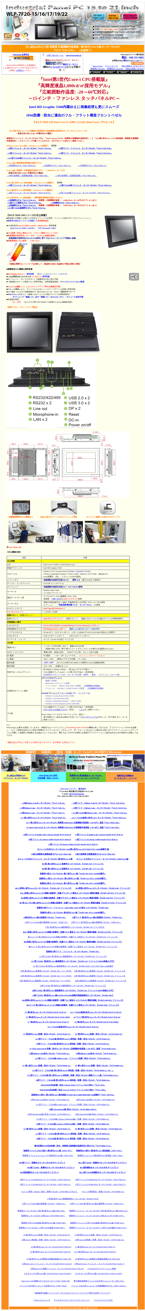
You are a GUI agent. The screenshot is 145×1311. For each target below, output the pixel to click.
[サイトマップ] (111, 66)
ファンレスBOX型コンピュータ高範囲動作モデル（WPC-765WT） (99, 1286)
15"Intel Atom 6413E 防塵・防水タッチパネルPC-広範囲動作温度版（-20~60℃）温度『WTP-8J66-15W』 (73, 1049)
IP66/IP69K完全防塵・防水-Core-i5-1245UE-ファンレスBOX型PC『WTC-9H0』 (73, 1090)
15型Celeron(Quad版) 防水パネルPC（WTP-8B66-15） (49, 1114)
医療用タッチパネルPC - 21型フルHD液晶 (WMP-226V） (42, 1228)
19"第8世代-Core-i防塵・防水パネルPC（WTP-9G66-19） (99, 1034)
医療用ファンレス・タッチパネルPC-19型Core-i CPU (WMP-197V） (97, 1216)
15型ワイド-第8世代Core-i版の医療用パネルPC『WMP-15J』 (97, 917)
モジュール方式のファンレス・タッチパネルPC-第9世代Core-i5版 (45, 859)
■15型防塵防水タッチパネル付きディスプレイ (99, 1167)
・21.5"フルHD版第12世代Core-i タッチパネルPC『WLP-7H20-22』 (98, 818)
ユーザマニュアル (90, 717)
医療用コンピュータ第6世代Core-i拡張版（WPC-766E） (101, 1155)
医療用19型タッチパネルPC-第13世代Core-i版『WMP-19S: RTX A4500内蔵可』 (73, 874)
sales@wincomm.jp (76, 794)
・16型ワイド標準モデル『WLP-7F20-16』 (24, 203)
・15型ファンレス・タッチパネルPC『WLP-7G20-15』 (29, 193)
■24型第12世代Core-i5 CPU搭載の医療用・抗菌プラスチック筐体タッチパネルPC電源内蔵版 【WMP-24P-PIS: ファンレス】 (73, 898)
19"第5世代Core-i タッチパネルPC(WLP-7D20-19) (50, 1252)
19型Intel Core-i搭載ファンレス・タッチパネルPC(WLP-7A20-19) (57, 1269)
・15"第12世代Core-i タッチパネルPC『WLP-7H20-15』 (42, 818)
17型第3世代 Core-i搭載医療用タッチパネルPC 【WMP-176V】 (73, 1199)
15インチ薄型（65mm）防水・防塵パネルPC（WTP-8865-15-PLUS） (49, 1192)
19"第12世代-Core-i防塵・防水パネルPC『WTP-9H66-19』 (99, 1065)
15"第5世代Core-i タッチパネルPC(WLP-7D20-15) (51, 1247)
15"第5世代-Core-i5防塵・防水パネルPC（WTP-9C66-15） (47, 1235)
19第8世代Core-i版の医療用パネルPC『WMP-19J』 (44, 917)
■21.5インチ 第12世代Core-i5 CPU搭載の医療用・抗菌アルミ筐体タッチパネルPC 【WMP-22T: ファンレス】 (73, 937)
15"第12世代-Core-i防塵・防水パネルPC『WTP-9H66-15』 (46, 1065)
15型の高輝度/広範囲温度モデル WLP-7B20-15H (95, 854)
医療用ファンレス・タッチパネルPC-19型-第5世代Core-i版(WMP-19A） (99, 1211)
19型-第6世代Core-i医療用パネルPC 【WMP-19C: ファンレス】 (100, 971)
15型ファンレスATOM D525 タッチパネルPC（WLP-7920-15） (45, 1184)
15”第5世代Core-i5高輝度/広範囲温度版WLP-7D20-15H (48, 1259)
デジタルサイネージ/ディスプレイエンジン (72, 1300)
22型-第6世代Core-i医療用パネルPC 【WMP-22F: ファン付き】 (46, 976)
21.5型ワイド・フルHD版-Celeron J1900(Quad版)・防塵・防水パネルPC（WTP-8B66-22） (73, 1119)
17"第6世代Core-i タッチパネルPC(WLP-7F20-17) (48, 1022)
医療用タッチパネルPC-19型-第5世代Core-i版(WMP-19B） (42, 1211)
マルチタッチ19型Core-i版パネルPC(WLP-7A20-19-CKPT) (47, 1273)
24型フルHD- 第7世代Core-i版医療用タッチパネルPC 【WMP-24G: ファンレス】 (73, 986)
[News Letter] (97, 66)
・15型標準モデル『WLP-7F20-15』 (21, 200)
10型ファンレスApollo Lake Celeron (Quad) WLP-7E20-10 (47, 835)
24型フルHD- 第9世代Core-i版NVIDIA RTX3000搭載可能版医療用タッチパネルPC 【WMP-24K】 (73, 995)
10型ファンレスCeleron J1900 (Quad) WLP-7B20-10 (49, 839)
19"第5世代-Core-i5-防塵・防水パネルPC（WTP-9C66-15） (99, 1235)
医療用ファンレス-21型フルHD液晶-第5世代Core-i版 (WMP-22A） (97, 1223)
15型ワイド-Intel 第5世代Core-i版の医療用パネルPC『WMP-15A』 (97, 1204)
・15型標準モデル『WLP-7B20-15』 (92, 165)
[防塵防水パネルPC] (115, 69)
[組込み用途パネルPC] (134, 69)
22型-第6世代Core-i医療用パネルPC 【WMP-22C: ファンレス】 (100, 976)
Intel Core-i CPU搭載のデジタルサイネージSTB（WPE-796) (45, 1281)
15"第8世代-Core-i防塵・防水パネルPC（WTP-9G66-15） (47, 1034)
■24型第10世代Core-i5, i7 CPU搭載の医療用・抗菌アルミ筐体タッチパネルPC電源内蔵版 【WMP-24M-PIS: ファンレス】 (73, 1000)
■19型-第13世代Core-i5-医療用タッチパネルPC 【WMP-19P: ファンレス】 (73, 869)
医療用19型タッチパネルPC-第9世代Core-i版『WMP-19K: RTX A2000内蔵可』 (73, 912)
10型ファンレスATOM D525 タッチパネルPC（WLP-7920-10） (45, 1179)
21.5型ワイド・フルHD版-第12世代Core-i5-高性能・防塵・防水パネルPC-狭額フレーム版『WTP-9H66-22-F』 (73, 1075)
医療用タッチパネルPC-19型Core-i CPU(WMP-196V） (43, 1216)
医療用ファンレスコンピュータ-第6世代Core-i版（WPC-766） (48, 1155)
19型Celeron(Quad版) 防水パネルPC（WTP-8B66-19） (97, 1114)
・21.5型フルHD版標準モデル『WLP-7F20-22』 (26, 208)
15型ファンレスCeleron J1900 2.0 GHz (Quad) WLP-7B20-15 (73, 844)
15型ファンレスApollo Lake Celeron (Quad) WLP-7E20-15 (99, 835)
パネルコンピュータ (41, 1300)
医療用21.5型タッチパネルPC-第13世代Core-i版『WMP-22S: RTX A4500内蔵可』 (73, 878)
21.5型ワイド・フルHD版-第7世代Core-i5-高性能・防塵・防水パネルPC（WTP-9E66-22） (73, 1134)
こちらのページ (58, 67)
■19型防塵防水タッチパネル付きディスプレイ (39, 1172)
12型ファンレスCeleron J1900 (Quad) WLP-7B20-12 (96, 839)
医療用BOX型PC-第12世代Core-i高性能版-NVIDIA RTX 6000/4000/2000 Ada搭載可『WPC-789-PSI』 (73, 1095)
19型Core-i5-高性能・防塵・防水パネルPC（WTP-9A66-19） (100, 1240)
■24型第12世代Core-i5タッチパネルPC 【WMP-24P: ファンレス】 (103, 888)
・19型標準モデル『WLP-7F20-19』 (21, 205)
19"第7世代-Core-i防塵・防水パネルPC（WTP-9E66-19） (99, 1129)
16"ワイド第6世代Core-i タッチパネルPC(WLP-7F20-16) (97, 1017)
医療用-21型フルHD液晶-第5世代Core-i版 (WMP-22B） (43, 1223)
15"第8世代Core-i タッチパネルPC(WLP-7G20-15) (45, 1012)
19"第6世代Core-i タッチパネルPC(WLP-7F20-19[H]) (97, 1022)
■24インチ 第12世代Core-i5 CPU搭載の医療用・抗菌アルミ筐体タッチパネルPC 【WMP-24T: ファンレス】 (73, 947)
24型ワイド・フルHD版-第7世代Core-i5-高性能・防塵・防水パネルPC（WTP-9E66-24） (73, 1139)
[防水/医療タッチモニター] (133, 66)
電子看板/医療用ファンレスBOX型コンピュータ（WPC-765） (99, 1281)
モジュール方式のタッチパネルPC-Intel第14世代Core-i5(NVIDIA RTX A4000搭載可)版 (73, 849)
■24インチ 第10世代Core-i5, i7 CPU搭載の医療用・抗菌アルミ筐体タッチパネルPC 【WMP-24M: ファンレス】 (73, 1005)
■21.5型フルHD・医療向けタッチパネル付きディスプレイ (102, 1163)
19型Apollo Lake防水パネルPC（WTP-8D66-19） (96, 1100)
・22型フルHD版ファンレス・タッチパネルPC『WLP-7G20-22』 (84, 193)
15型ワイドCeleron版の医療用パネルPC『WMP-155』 (47, 922)
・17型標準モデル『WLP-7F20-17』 (65, 203)
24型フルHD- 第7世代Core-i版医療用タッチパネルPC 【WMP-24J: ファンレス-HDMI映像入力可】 (73, 990)
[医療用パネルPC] (97, 69)
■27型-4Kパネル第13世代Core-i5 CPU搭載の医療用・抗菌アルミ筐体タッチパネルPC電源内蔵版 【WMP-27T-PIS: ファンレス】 (73, 903)
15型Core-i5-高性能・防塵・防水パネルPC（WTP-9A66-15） (46, 1240)
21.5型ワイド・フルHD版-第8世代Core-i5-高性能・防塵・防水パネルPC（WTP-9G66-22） (73, 1039)
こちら (82, 710)
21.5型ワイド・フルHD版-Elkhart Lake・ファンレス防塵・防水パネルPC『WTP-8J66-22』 (73, 1058)
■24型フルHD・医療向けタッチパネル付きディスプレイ (50, 1167)
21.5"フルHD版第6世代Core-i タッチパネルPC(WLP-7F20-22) (73, 1027)
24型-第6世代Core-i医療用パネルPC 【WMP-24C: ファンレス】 (101, 981)
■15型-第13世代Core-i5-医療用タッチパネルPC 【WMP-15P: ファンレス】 (73, 864)
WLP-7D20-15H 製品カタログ (56, 710)
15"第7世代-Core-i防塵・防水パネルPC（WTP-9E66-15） (47, 1129)
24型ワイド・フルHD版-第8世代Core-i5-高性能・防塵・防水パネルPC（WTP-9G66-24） (73, 1044)
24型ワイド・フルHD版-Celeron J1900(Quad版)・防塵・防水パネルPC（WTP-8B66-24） (73, 1124)
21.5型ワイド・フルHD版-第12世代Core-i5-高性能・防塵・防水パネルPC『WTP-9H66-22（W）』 (73, 1070)
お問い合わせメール (55, 55)
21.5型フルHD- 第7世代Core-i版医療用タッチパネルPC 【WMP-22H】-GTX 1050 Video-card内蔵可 (73, 966)
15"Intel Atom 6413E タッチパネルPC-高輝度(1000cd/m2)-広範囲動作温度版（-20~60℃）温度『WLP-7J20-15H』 (73, 827)
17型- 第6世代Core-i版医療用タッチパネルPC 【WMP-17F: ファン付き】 (75, 927)
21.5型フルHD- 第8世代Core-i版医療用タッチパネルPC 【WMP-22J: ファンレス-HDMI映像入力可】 (73, 961)
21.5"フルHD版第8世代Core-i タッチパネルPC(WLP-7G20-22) (95, 1012)
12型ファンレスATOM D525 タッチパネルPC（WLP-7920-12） (100, 1179)
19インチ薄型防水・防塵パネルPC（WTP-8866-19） (103, 1192)
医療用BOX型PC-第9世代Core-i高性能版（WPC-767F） (99, 1151)
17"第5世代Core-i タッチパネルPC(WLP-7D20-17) (95, 1247)
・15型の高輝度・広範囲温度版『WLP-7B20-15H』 (76, 175)
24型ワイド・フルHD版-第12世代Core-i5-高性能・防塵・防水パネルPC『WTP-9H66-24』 (73, 1080)
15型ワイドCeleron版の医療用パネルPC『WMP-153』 (44, 1204)
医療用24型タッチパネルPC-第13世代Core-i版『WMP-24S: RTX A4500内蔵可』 (73, 883)
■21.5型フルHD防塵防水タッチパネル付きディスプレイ (102, 1172)
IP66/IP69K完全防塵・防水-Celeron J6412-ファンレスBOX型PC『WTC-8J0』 (73, 1085)
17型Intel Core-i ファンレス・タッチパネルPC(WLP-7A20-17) (99, 1264)
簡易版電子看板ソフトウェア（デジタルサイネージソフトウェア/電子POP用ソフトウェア (72, 1293)
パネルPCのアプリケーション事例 (101, 1269)
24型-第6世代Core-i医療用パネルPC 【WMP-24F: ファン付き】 (45, 981)
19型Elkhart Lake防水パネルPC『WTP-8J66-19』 (96, 1053)
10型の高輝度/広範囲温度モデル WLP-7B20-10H (51, 854)
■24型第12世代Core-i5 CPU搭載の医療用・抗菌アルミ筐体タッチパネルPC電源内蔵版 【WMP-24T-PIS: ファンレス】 (73, 942)
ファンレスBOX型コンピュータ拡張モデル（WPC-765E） (43, 1286)
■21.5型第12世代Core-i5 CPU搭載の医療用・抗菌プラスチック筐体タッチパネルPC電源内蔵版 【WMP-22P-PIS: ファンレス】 (73, 893)
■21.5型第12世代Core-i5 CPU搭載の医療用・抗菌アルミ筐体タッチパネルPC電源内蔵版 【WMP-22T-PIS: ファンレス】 (73, 932)
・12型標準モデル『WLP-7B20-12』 (57, 165)
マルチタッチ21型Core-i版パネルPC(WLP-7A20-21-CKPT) (98, 1273)
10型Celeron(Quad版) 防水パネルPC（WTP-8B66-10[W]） (73, 1109)
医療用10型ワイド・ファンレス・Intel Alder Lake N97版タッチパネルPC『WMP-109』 (73, 908)
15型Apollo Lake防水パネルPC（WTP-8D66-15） (50, 1100)
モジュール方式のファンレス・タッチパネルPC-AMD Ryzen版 (102, 859)
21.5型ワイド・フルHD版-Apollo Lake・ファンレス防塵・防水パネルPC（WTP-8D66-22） (73, 1104)
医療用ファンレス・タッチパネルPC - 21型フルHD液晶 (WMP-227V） (98, 1228)
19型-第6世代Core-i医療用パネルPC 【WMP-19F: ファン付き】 (46, 971)
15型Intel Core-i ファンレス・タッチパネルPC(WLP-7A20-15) (47, 1264)
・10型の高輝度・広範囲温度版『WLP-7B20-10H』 (27, 175)
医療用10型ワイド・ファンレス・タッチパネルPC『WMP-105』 (73, 951)
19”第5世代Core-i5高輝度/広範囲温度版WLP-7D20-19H (97, 1259)
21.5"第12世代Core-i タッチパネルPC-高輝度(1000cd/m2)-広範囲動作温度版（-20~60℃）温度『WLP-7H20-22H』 (73, 823)
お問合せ (20, 70)
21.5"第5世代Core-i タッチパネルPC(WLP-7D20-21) (95, 1252)
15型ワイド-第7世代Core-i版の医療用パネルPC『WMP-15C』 (96, 922)
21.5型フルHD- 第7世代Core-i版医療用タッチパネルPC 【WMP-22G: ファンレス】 (73, 956)
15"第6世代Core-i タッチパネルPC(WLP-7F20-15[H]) (48, 1017)
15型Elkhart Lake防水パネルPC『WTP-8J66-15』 (49, 1053)
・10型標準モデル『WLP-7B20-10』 (21, 165)
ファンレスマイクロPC (103, 1300)
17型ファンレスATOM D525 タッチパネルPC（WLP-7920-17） (100, 1184)
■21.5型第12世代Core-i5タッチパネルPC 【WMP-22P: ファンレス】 (43, 888)
